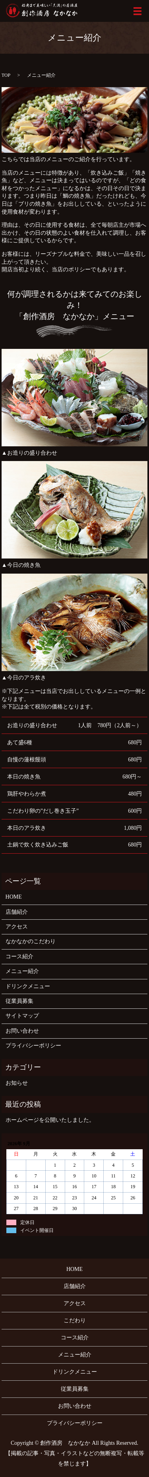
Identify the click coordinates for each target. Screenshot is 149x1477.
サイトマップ (22, 1016)
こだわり (75, 1320)
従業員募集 (19, 1001)
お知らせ (17, 1083)
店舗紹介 (17, 912)
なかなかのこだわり (31, 941)
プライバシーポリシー (33, 1046)
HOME (14, 897)
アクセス (17, 927)
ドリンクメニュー (28, 986)
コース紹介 (19, 956)
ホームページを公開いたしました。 (50, 1120)
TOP (6, 75)
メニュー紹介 (22, 971)
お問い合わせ (22, 1031)
